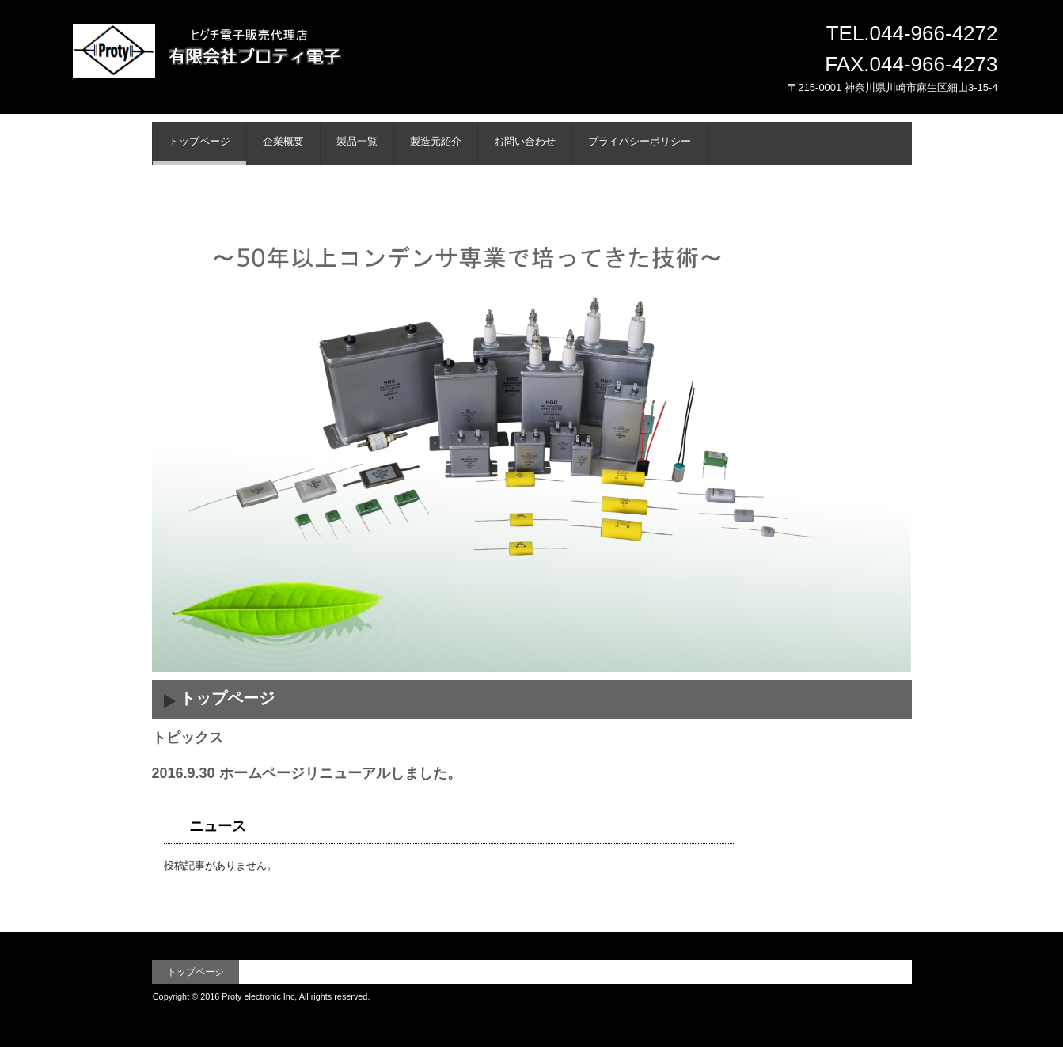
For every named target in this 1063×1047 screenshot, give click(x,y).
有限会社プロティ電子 (258, 69)
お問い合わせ (525, 141)
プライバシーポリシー (639, 141)
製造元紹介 (435, 141)
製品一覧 (357, 141)
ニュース (217, 826)
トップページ (199, 141)
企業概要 (283, 141)
